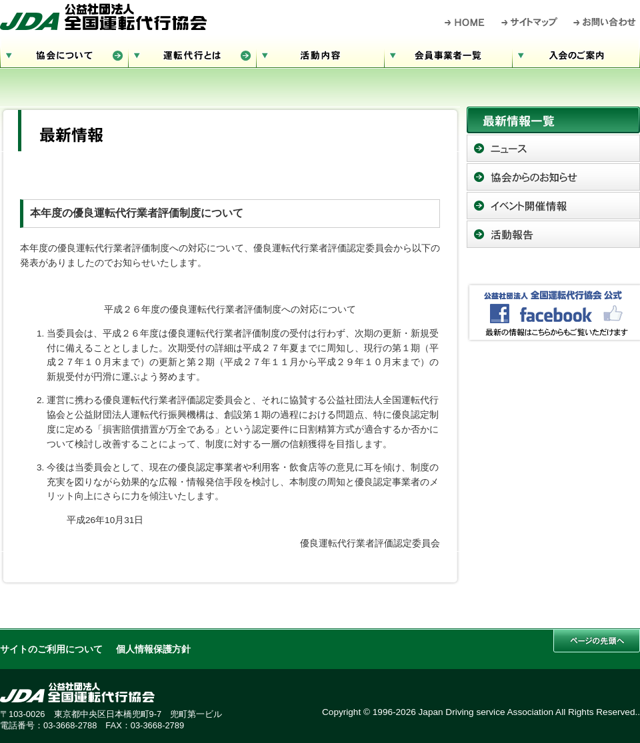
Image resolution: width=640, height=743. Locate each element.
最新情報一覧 (553, 120)
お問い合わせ (605, 22)
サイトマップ (530, 22)
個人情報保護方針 (153, 649)
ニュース (553, 148)
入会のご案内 (576, 54)
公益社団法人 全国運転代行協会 (103, 16)
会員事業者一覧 (448, 54)
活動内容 (320, 54)
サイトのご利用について (51, 649)
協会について (64, 54)
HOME (465, 22)
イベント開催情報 (553, 205)
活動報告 (553, 234)
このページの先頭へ (596, 640)
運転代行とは (192, 54)
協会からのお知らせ (553, 177)
